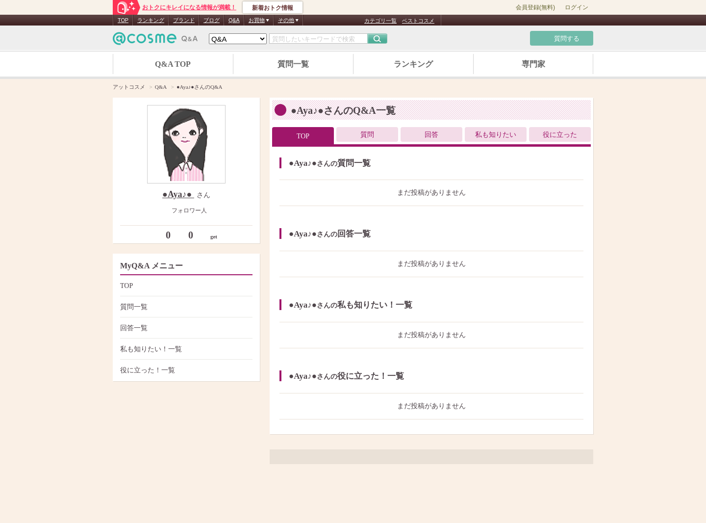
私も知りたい (495, 134)
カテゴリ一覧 (380, 21)
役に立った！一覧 (185, 370)
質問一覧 (293, 64)
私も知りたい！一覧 (185, 349)
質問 (367, 134)
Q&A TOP (173, 64)
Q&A (234, 20)
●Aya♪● (178, 194)
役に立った (560, 134)
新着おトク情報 (272, 7)
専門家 (533, 64)
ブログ (211, 20)
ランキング (150, 20)
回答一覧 (185, 328)
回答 (431, 134)
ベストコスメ (418, 21)
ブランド (184, 20)
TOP (123, 20)
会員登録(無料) (535, 7)
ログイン (576, 7)
